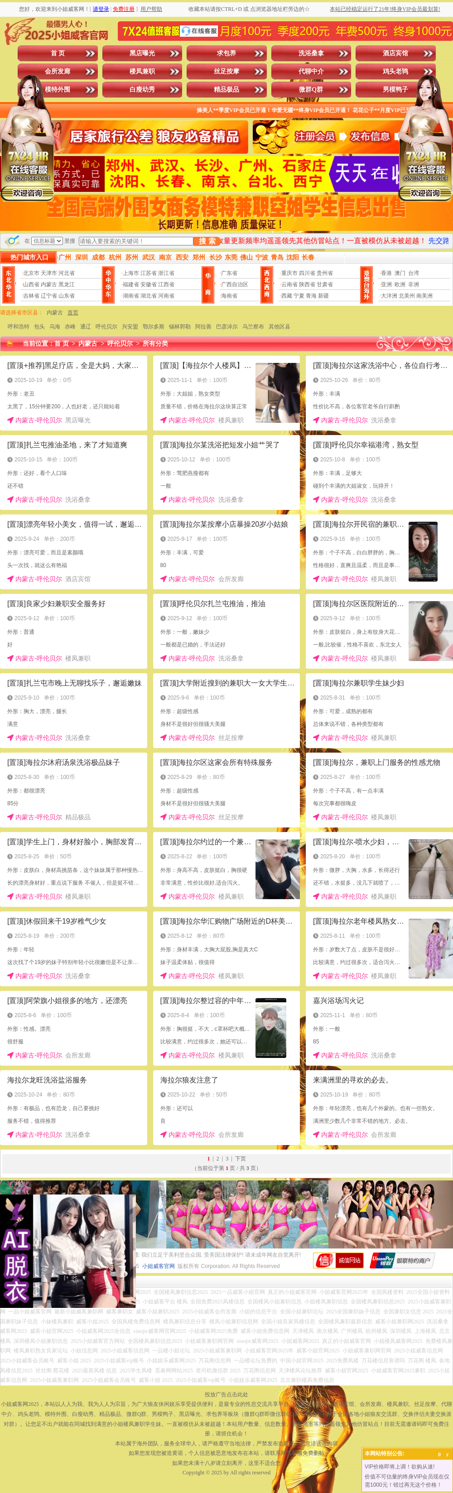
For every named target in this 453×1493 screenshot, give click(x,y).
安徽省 (148, 284)
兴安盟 (130, 326)
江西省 (166, 284)
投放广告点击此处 (226, 1394)
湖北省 (148, 296)
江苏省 (148, 273)
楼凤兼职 (142, 71)
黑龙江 (66, 284)
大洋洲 (389, 296)
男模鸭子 (395, 89)
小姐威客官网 (158, 1266)
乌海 (54, 326)
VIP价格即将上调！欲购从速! (400, 1467)
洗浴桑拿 (311, 53)
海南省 (229, 296)
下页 (240, 1158)
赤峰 (70, 326)
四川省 (307, 273)
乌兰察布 (253, 326)
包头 (39, 326)
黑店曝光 (142, 53)
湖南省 (131, 296)
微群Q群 (311, 89)
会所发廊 (57, 71)
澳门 (400, 273)
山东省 (66, 296)
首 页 (58, 53)
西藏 (286, 296)
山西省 (31, 284)
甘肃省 (325, 284)
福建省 (131, 284)
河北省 (66, 273)
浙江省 (166, 273)
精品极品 (226, 89)
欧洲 (400, 284)
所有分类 (155, 343)
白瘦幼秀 (142, 89)
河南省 (166, 296)
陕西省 (307, 284)
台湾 (413, 273)
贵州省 (325, 273)
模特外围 (57, 89)
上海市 (131, 273)
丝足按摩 (226, 71)
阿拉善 (203, 326)
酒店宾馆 (395, 53)
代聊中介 (311, 71)
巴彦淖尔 (227, 326)
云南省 (289, 284)
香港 (386, 273)
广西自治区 (234, 284)
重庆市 (289, 273)
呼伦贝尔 (106, 326)
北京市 (31, 273)
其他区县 (279, 326)
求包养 (226, 53)
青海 (311, 296)
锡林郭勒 (180, 326)
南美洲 (424, 296)
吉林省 (31, 296)
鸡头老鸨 (395, 71)
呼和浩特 (18, 326)
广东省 (229, 273)
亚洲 (386, 284)
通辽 (85, 326)
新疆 (323, 296)
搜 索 (207, 241)
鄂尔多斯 (153, 326)
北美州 (407, 296)
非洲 (413, 284)
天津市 (49, 273)
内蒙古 (49, 284)
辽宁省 (49, 296)
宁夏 (299, 296)
